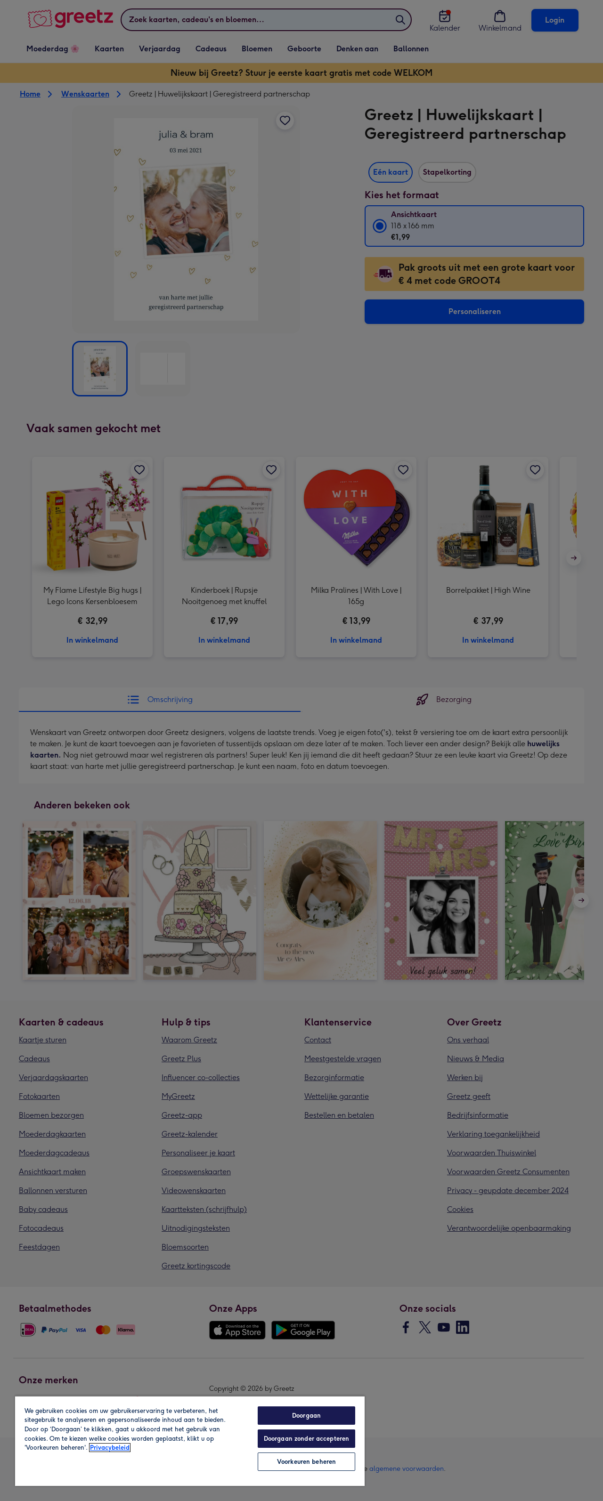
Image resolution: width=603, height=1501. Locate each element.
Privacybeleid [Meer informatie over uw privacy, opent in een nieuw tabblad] (110, 1447)
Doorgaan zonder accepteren (306, 1438)
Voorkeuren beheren (306, 1461)
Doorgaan (306, 1415)
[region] (190, 1441)
